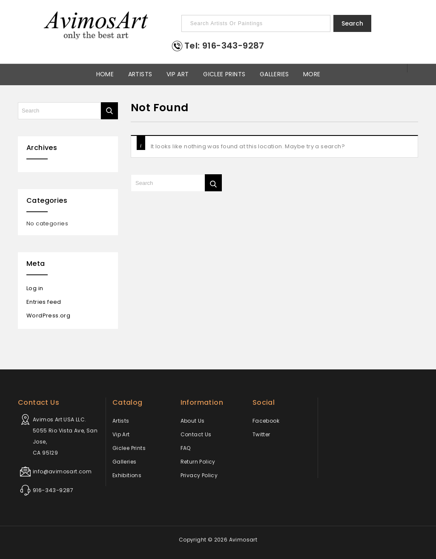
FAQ (186, 448)
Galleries (274, 74)
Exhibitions (126, 475)
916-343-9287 (53, 490)
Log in (34, 288)
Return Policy (198, 461)
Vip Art (177, 74)
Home (105, 74)
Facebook (265, 420)
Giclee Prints (224, 74)
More (312, 74)
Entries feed (43, 302)
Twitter (261, 434)
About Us (193, 420)
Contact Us (196, 434)
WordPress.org (48, 315)
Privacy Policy (199, 475)
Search (352, 23)
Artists (140, 74)
